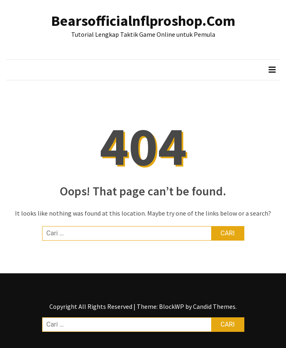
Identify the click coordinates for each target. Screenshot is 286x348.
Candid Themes (214, 306)
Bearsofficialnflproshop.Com (143, 21)
